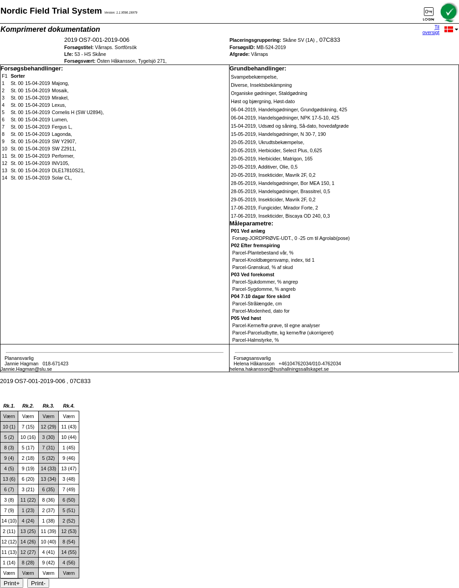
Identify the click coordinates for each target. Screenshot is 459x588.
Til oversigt (431, 29)
